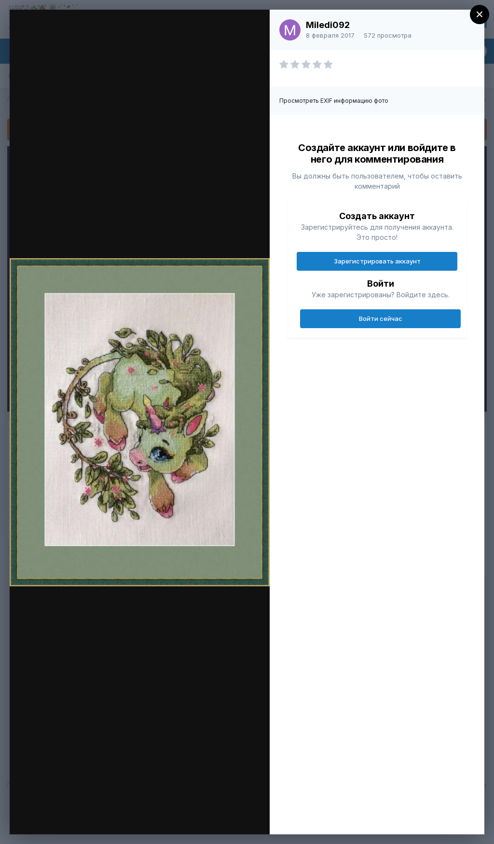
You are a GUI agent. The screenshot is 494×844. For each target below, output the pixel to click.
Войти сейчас (380, 318)
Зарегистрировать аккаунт (377, 261)
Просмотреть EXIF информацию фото (333, 100)
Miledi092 (328, 25)
